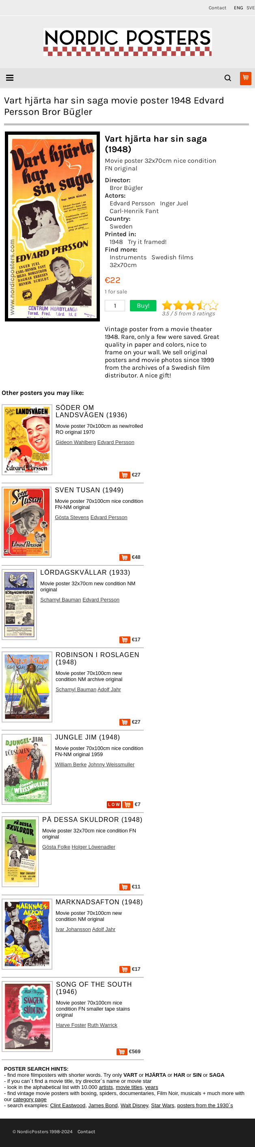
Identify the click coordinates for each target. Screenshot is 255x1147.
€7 (131, 804)
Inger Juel (174, 203)
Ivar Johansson (73, 929)
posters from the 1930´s (205, 1105)
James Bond (102, 1105)
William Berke (70, 764)
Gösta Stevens (72, 517)
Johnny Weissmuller (111, 764)
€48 (129, 557)
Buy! (143, 305)
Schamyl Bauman (60, 600)
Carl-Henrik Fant (134, 211)
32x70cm (123, 265)
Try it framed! (147, 242)
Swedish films (172, 257)
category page (29, 1099)
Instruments (128, 257)
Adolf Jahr (109, 689)
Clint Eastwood (67, 1105)
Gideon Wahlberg (76, 442)
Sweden (121, 226)
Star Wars (162, 1105)
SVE (250, 8)
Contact (218, 8)
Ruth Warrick (102, 1025)
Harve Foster (71, 1025)
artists (106, 1087)
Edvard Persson (132, 203)
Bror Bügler (126, 188)
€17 (129, 639)
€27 (129, 475)
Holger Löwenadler (93, 847)
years (151, 1087)
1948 (116, 242)
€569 (128, 1051)
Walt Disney (134, 1105)
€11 (129, 887)
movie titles (129, 1087)
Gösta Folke (56, 847)
